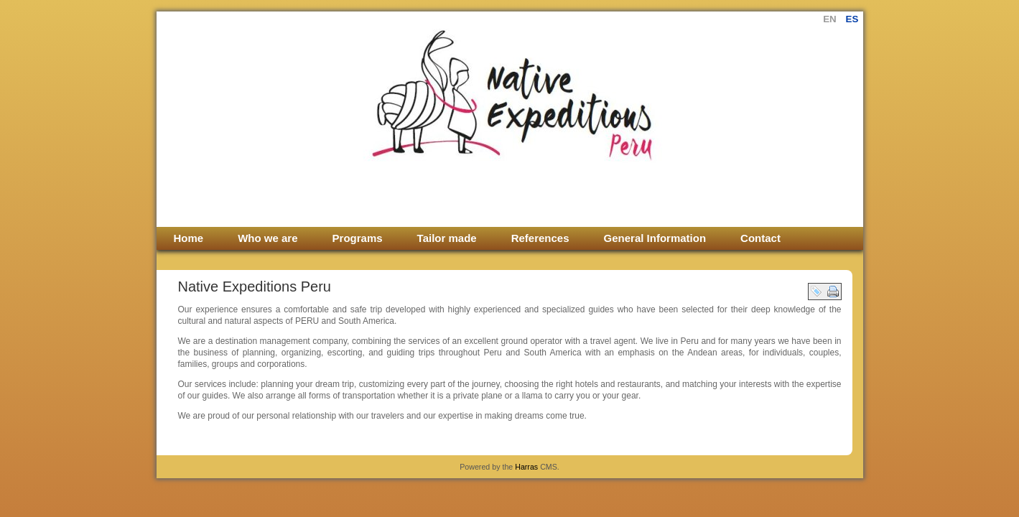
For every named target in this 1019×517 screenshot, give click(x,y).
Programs (357, 238)
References (540, 238)
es (852, 19)
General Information (655, 238)
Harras (526, 466)
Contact (760, 238)
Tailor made (447, 238)
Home (189, 238)
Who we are (267, 238)
